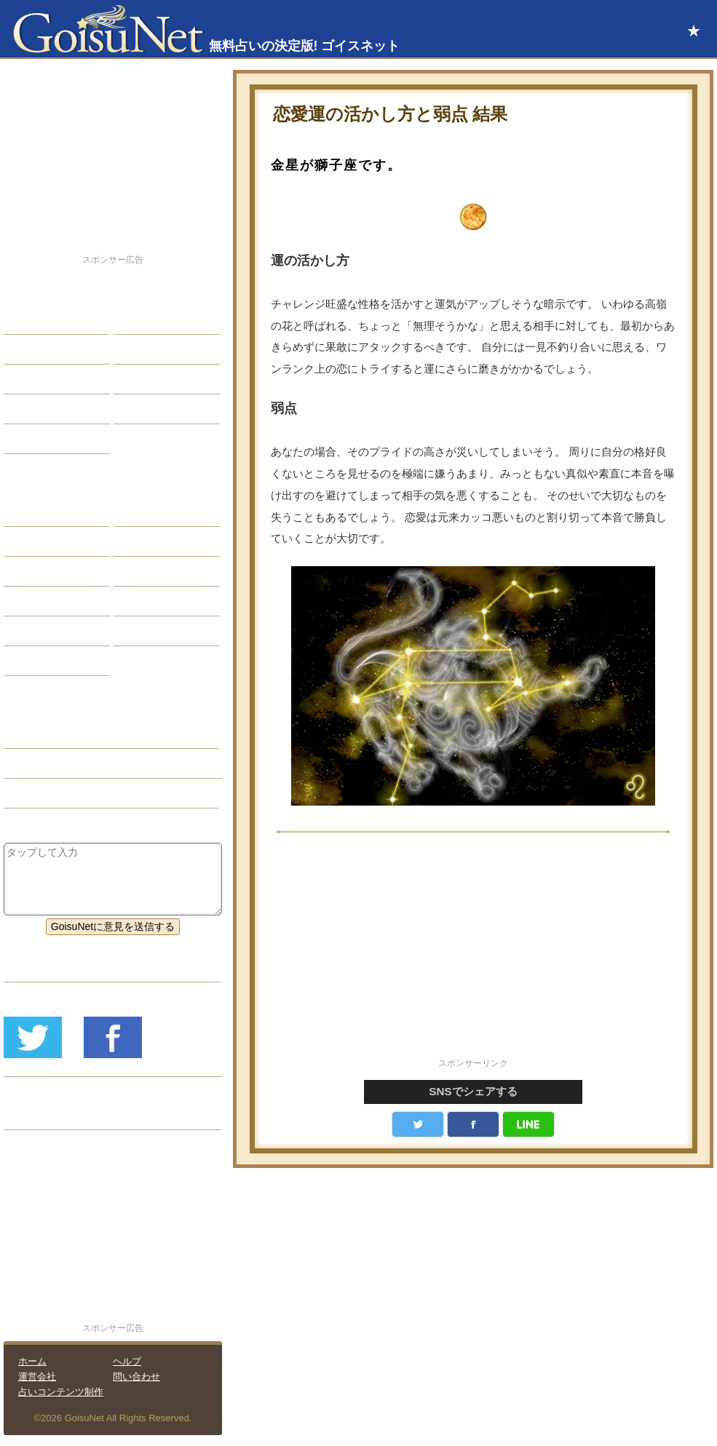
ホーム (32, 1361)
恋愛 (25, 319)
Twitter (417, 1124)
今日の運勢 (149, 349)
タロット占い (155, 541)
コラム (139, 601)
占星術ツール (155, 511)
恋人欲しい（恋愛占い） (71, 763)
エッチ (30, 379)
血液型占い (149, 571)
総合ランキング (160, 409)
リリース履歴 (45, 1115)
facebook (473, 1124)
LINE (528, 1124)
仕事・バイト (155, 379)
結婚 (134, 319)
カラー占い (40, 571)
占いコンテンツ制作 (60, 1391)
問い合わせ (136, 1376)
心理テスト (149, 631)
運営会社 (37, 1376)
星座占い (35, 511)
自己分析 (35, 349)
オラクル (35, 601)
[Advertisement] (473, 953)
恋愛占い (35, 733)
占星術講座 (40, 439)
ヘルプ (127, 1361)
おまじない (40, 661)
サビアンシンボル (55, 541)
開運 (25, 409)
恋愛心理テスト (50, 631)
